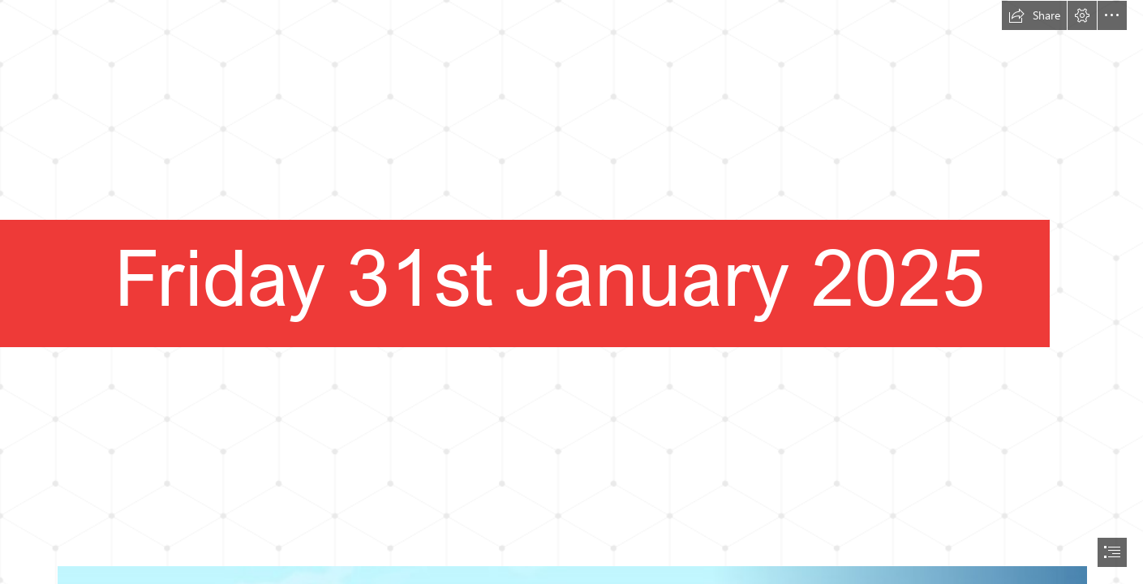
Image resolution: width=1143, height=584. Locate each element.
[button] (1034, 15)
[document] (571, 292)
